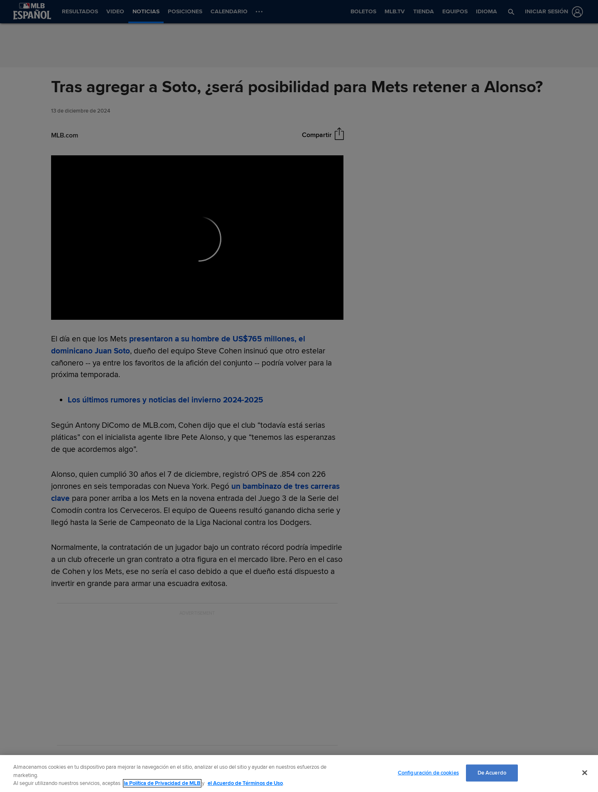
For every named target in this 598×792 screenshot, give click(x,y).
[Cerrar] (585, 772)
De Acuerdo (492, 772)
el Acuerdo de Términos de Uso (245, 783)
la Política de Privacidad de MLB (162, 783)
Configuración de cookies (428, 772)
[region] (299, 773)
